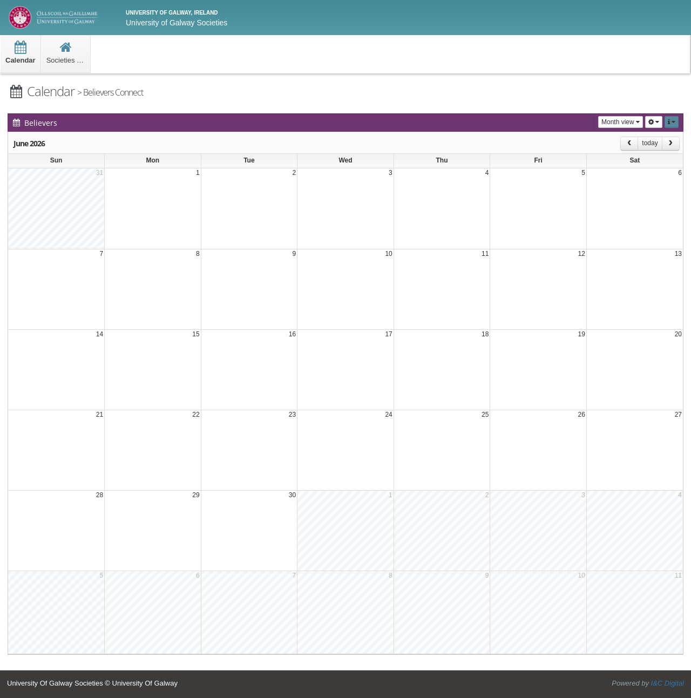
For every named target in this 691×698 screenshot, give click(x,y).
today (650, 143)
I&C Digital (667, 683)
